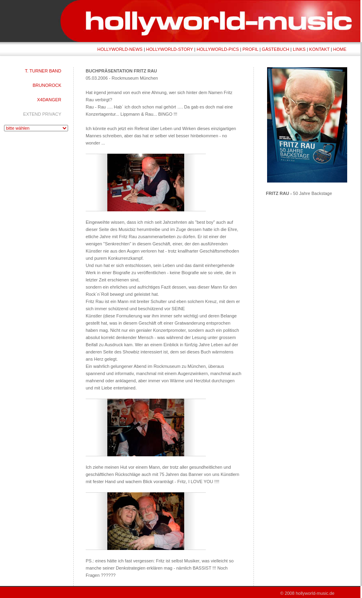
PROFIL (250, 49)
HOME (339, 49)
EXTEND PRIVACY (42, 114)
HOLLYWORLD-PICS (218, 49)
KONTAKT (319, 49)
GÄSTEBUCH (275, 49)
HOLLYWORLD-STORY (169, 49)
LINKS (299, 49)
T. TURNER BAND (43, 70)
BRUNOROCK (46, 85)
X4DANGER (49, 99)
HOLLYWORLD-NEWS (120, 49)
